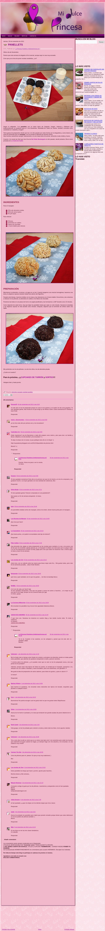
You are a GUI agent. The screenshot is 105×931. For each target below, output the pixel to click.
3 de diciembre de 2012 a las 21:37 (32, 783)
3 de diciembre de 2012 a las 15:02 (34, 767)
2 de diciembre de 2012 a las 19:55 (32, 752)
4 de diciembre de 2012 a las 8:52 (25, 812)
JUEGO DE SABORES (18, 615)
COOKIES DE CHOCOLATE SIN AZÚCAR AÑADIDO (94, 70)
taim (12, 506)
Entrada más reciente (8, 929)
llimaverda (14, 573)
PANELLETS (15, 44)
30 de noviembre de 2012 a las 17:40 (30, 543)
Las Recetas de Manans (18, 518)
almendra (14, 392)
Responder (14, 414)
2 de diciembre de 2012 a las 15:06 (28, 737)
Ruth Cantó (14, 724)
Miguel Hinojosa (16, 783)
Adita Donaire (15, 799)
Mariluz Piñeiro (16, 683)
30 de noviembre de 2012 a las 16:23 (32, 531)
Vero (12, 697)
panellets (30, 392)
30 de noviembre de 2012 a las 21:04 (37, 615)
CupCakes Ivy (15, 432)
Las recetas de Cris (17, 560)
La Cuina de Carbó (17, 141)
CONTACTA (33, 36)
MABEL (13, 586)
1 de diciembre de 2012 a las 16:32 (25, 697)
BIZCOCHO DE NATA (90, 109)
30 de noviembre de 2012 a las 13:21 (30, 489)
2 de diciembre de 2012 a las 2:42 (29, 724)
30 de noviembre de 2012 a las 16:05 (38, 518)
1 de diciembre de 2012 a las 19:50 (25, 709)
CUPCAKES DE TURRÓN (32, 377)
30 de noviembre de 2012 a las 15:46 (25, 506)
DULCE (10, 36)
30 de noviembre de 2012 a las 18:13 (35, 560)
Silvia (12, 709)
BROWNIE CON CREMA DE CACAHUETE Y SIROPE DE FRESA (93, 97)
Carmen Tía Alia (16, 752)
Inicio (39, 929)
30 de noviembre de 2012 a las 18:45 (29, 573)
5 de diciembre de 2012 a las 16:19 (25, 827)
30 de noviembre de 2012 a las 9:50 (36, 420)
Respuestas (16, 453)
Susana (13, 476)
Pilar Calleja (15, 543)
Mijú (12, 827)
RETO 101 (24, 36)
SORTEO (49, 377)
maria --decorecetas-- (18, 420)
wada (12, 812)
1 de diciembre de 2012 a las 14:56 (32, 683)
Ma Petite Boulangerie (38, 139)
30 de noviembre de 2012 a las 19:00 (27, 586)
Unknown (14, 654)
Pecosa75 (14, 404)
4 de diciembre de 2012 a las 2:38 (30, 799)
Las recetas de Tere (17, 767)
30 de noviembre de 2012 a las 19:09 (37, 602)
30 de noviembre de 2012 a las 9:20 (29, 404)
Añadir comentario (10, 839)
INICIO (3, 36)
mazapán (19, 392)
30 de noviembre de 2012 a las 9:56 (27, 476)
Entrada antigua (69, 929)
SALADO (16, 36)
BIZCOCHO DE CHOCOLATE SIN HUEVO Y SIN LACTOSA (93, 121)
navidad (25, 392)
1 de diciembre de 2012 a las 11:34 (28, 654)
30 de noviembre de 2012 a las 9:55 (31, 432)
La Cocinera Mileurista (18, 602)
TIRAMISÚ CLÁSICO (90, 133)
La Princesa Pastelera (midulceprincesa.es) (27, 48)
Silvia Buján (15, 489)
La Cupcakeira (15, 531)
